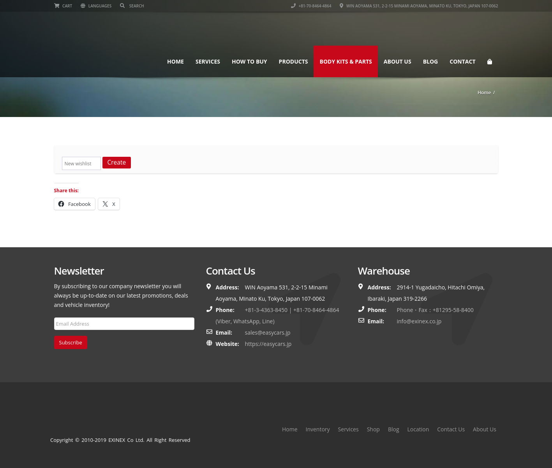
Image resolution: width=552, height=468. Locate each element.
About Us (397, 61)
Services (208, 61)
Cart (63, 6)
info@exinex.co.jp (419, 321)
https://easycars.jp (268, 343)
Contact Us (451, 429)
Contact (462, 61)
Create (117, 162)
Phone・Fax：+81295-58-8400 (435, 310)
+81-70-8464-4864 (311, 6)
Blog (430, 61)
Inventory (318, 429)
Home (175, 61)
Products (293, 61)
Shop (373, 429)
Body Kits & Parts (345, 61)
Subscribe (70, 342)
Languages (96, 6)
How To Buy (249, 61)
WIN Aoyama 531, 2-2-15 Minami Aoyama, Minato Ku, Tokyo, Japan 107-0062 (419, 6)
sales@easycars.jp (268, 332)
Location (418, 429)
